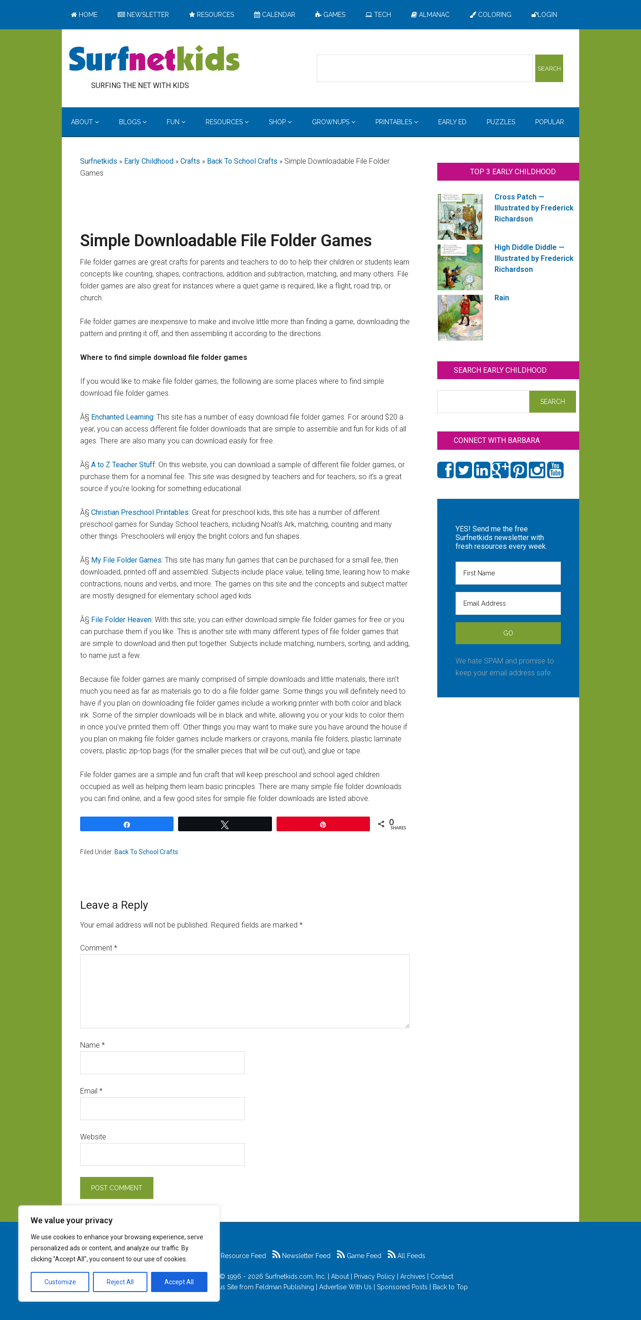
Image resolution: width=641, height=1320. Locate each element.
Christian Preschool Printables (140, 512)
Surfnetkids (98, 161)
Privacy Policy (374, 1276)
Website (93, 1136)
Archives (412, 1276)
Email (91, 1091)
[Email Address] (508, 603)
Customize (60, 1282)
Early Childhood (149, 161)
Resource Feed (238, 1255)
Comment (98, 948)
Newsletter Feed (301, 1255)
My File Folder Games (126, 560)
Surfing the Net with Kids (154, 59)
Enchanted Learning (122, 417)
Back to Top (450, 1287)
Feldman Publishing (284, 1287)
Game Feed (359, 1255)
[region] (119, 1253)
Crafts (190, 161)
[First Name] (508, 573)
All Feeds (406, 1255)
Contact (441, 1276)
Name (92, 1045)
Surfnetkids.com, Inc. (295, 1276)
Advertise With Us (345, 1287)
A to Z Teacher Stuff (123, 464)
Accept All (179, 1282)
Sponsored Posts (402, 1287)
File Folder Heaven (121, 619)
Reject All (120, 1282)
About (340, 1276)
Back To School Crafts (242, 161)
